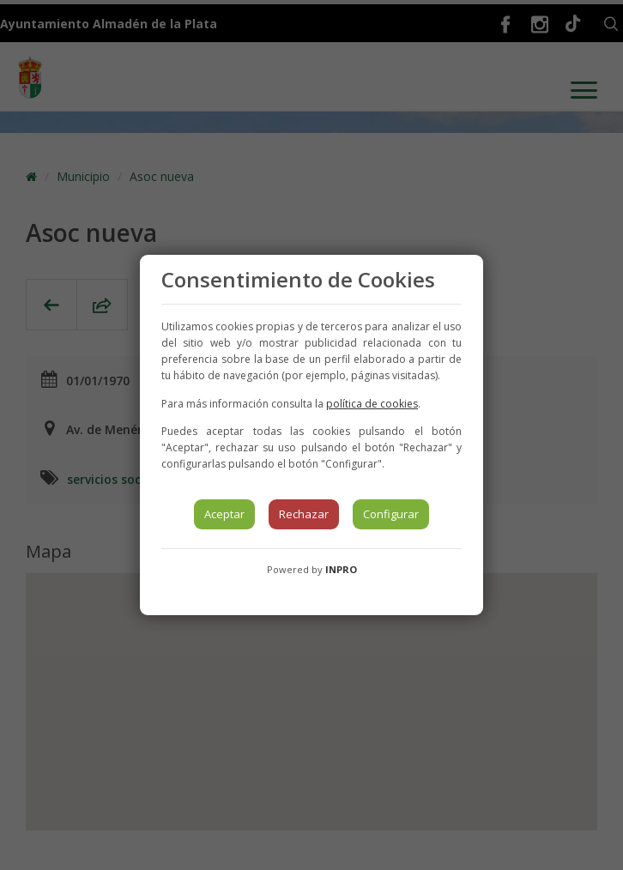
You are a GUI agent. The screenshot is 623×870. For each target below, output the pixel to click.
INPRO (341, 569)
